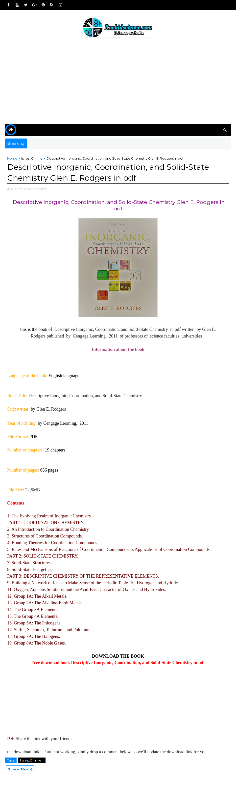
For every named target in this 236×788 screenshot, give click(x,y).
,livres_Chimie (36, 189)
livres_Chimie (32, 158)
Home (12, 158)
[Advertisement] (118, 81)
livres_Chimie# (32, 760)
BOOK (137, 656)
